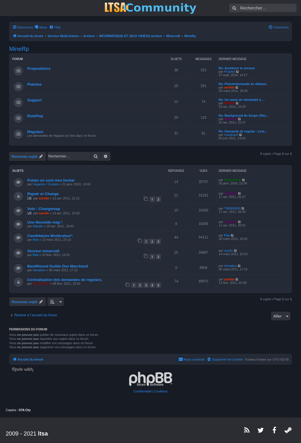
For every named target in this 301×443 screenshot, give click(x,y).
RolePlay (35, 116)
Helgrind (230, 119)
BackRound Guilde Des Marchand (57, 266)
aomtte (229, 87)
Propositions (39, 68)
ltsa (43, 433)
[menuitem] (55, 27)
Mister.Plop (232, 180)
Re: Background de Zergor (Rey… (244, 115)
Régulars (35, 132)
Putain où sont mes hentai (50, 180)
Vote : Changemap (43, 209)
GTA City (25, 410)
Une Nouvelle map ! (44, 222)
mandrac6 (231, 134)
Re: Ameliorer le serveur (237, 68)
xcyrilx (228, 250)
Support (34, 100)
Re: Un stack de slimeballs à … (242, 99)
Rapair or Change (43, 194)
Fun (35, 239)
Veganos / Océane (46, 184)
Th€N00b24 (232, 208)
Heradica (39, 270)
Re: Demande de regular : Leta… (243, 131)
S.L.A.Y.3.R (41, 283)
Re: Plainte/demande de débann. (243, 84)
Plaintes (34, 84)
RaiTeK (229, 103)
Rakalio (38, 226)
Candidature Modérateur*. (50, 236)
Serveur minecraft (43, 251)
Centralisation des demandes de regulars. (64, 280)
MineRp (19, 49)
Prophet (229, 71)
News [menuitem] (43, 27)
